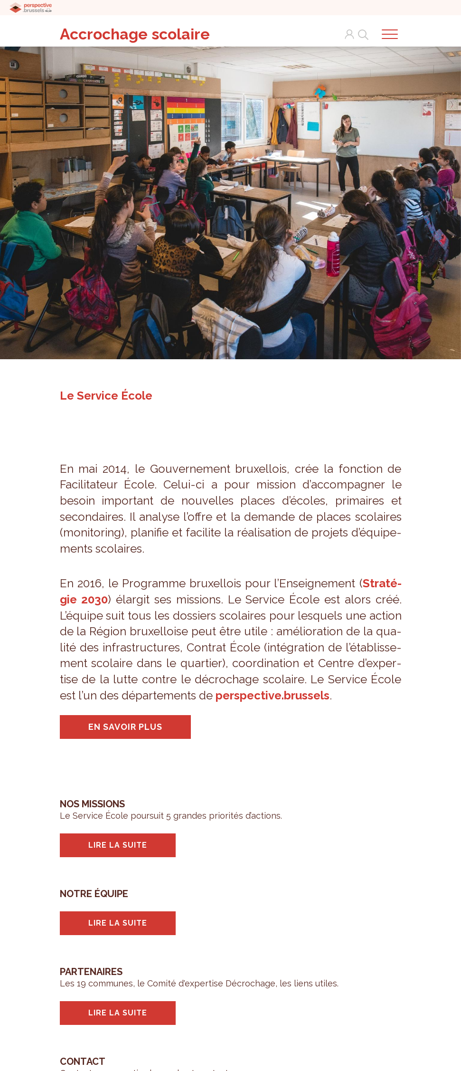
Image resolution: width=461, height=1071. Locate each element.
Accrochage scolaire (135, 34)
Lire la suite (117, 845)
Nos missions (92, 804)
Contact (82, 1061)
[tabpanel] (230, 198)
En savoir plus (125, 727)
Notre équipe (94, 893)
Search (361, 34)
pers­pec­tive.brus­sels (272, 695)
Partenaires (91, 971)
